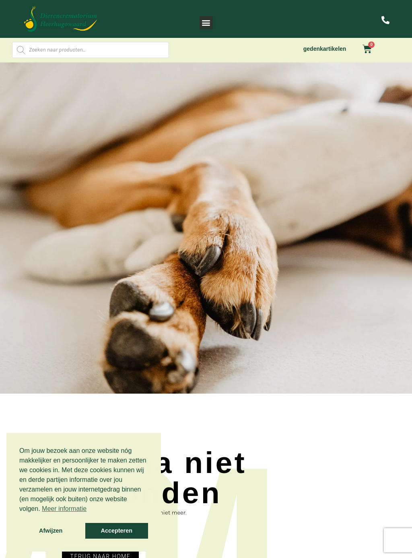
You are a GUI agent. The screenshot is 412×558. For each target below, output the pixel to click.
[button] (206, 22)
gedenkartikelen (324, 49)
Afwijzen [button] (50, 530)
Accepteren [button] (116, 530)
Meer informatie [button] (64, 508)
